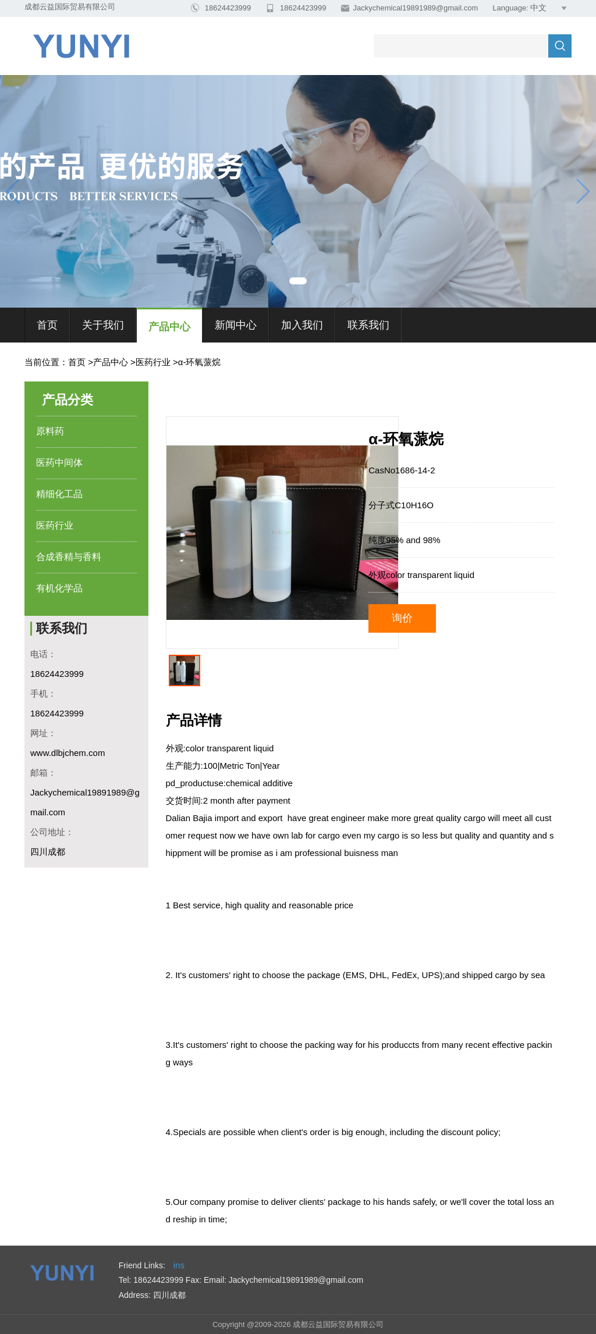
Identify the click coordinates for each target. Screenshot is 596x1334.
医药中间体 (59, 463)
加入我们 (302, 325)
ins (179, 1265)
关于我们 (103, 325)
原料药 (50, 431)
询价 (402, 618)
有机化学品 (59, 588)
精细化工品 (59, 494)
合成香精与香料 (68, 557)
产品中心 (169, 327)
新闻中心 (236, 325)
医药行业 (153, 362)
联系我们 (368, 325)
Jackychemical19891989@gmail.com (415, 7)
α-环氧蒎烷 (199, 362)
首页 (47, 325)
